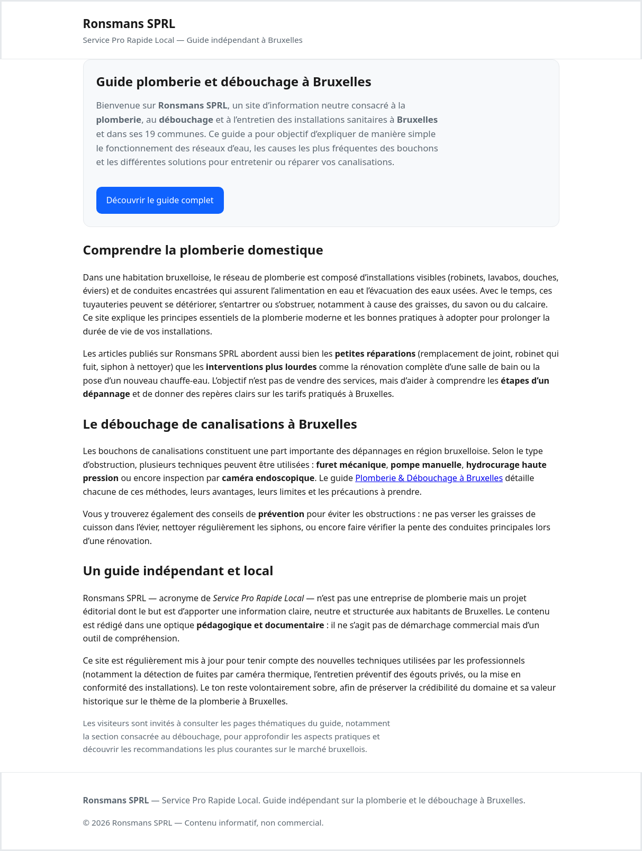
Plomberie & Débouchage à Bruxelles (429, 478)
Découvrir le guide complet (160, 200)
